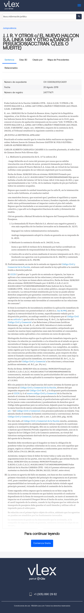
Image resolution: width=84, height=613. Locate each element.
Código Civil (73, 316)
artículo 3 (17, 319)
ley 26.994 (61, 310)
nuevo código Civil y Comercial (42, 393)
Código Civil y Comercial (19, 322)
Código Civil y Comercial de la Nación (38, 387)
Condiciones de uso (22, 606)
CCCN (13, 274)
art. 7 (10, 410)
